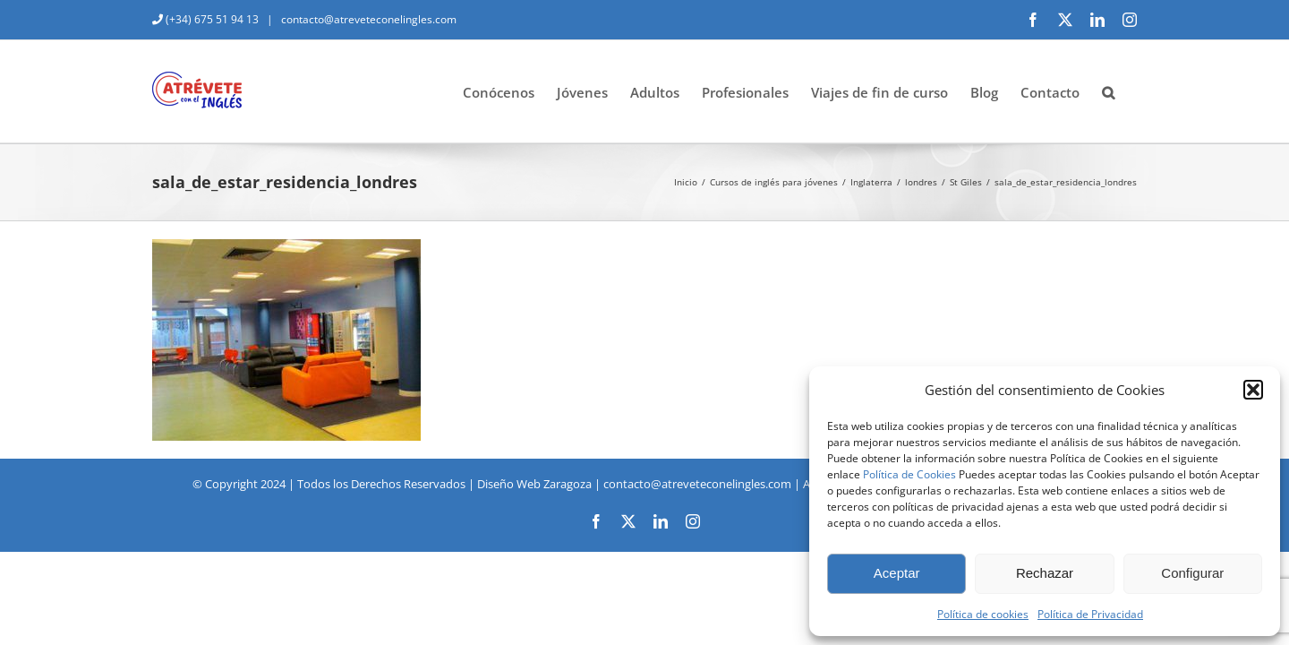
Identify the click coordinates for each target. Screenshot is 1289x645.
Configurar (1192, 572)
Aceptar (897, 572)
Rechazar (1044, 572)
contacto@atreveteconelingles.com (367, 19)
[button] (1253, 390)
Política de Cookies (909, 474)
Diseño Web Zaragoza (534, 484)
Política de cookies (983, 614)
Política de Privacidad (1090, 614)
